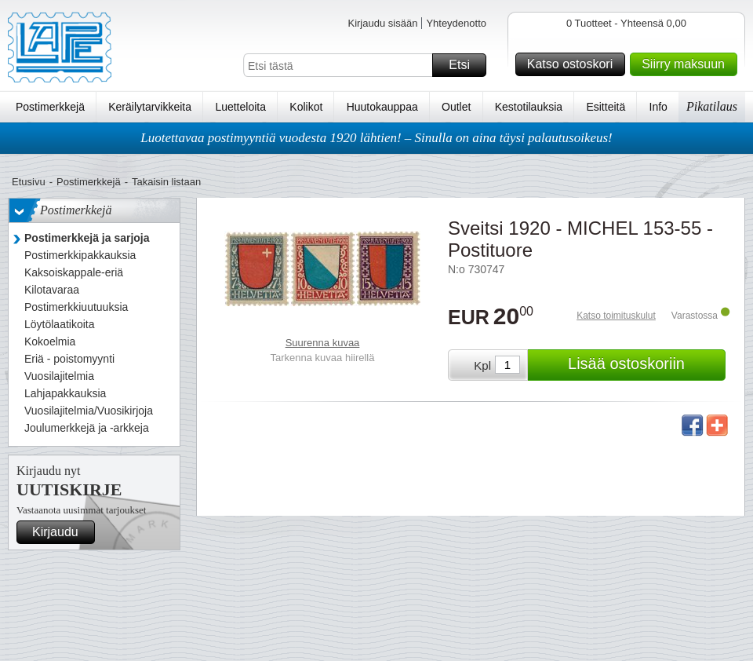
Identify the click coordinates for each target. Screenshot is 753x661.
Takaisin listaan (166, 182)
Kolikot (305, 106)
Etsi (465, 65)
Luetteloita (240, 106)
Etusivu (28, 182)
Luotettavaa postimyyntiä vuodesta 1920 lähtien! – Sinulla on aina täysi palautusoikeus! (376, 137)
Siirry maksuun (687, 64)
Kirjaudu (61, 532)
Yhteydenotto (456, 23)
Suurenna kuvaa (323, 343)
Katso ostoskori (573, 64)
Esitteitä (605, 106)
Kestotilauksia (528, 106)
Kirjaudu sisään (382, 23)
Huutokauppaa (382, 106)
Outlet (456, 106)
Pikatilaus (711, 106)
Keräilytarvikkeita (149, 106)
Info (658, 106)
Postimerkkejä (50, 106)
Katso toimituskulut (616, 315)
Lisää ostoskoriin (644, 365)
